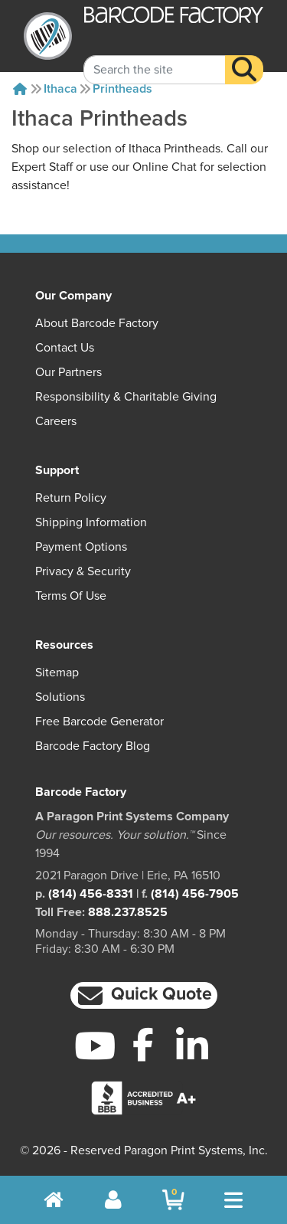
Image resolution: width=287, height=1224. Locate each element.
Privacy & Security (83, 571)
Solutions (60, 697)
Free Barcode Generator (99, 721)
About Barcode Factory (96, 323)
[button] (143, 995)
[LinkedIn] (192, 1045)
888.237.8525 (128, 912)
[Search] (244, 57)
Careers (56, 421)
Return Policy (70, 498)
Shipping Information (91, 522)
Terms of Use (70, 596)
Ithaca (60, 89)
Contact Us (64, 348)
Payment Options (81, 547)
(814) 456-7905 (195, 894)
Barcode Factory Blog (92, 746)
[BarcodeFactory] (48, 36)
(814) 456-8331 (90, 894)
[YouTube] (95, 1045)
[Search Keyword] (154, 57)
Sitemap (57, 672)
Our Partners (68, 372)
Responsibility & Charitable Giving (126, 397)
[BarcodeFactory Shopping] (173, 1200)
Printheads (122, 89)
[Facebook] (143, 1044)
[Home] (19, 89)
